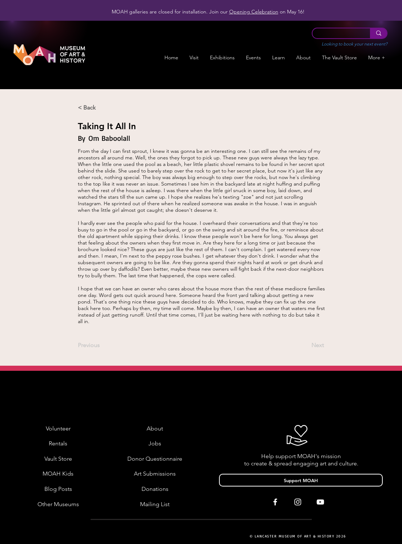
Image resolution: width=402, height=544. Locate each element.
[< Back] (102, 107)
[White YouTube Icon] (320, 502)
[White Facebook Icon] (275, 502)
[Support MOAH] (301, 480)
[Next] (305, 345)
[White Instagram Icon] (297, 502)
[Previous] (102, 345)
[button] (222, 57)
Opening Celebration (253, 11)
